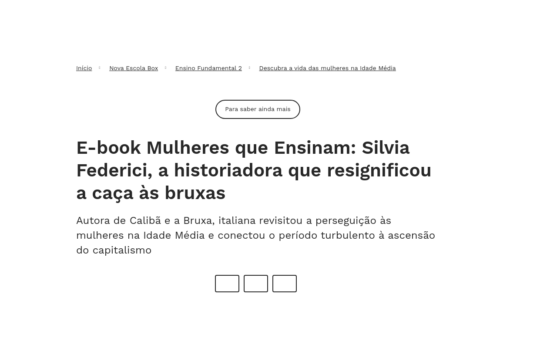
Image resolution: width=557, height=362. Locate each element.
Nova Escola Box (133, 67)
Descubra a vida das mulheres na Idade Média (327, 67)
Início (84, 67)
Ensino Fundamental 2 (208, 67)
